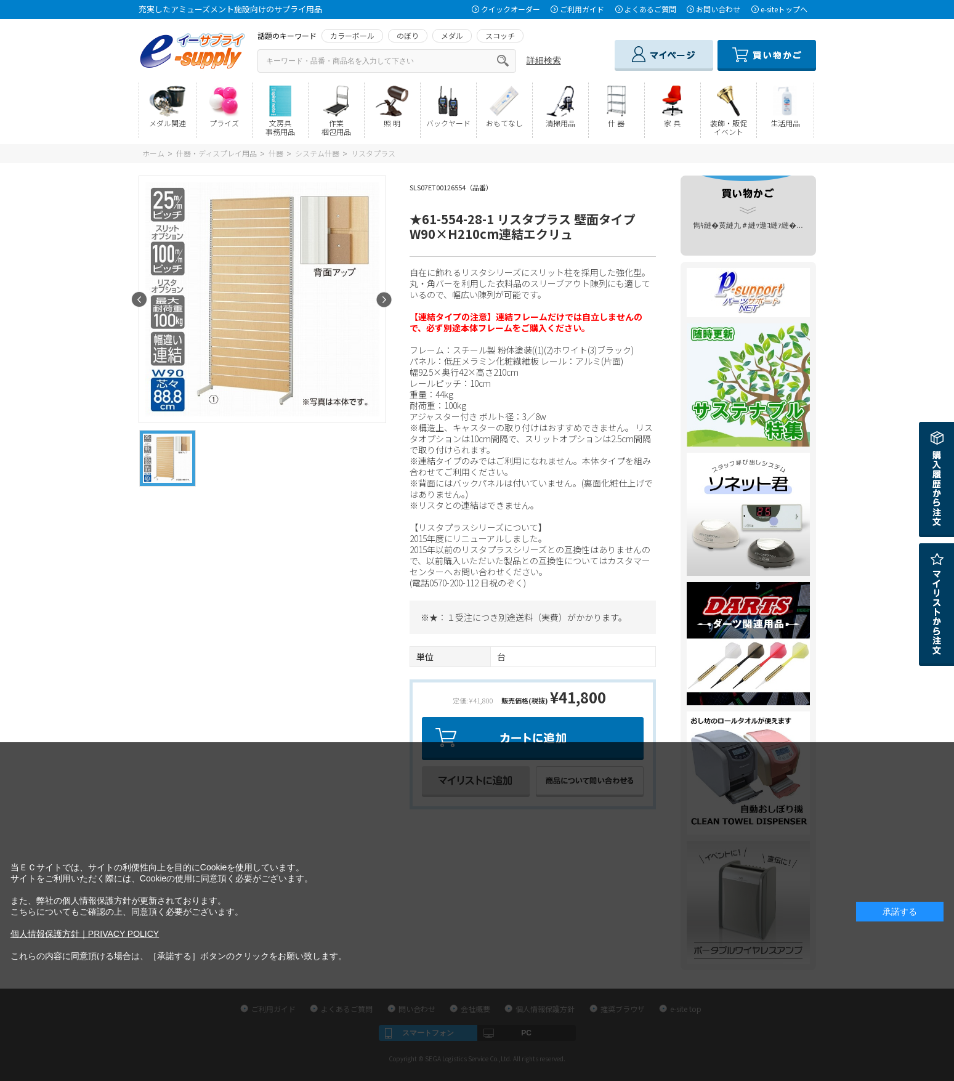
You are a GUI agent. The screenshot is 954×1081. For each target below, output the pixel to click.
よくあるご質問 (650, 9)
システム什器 (317, 153)
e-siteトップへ (784, 9)
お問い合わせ (718, 9)
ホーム (153, 153)
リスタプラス (373, 153)
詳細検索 (544, 60)
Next (384, 299)
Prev (139, 299)
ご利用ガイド (582, 9)
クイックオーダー (510, 9)
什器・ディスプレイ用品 (216, 153)
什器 (276, 153)
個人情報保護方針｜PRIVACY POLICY (84, 934)
